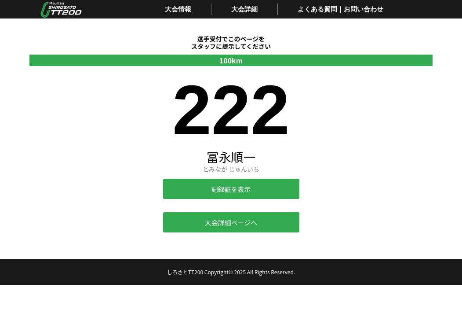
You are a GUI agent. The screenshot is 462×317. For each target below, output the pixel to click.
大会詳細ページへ (231, 222)
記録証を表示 (231, 189)
